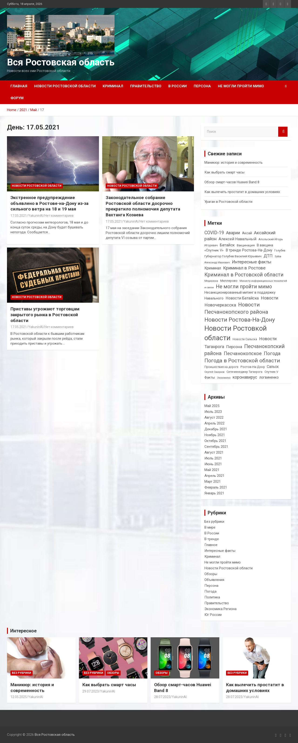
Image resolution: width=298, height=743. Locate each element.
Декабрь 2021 (215, 429)
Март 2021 (212, 481)
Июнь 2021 (213, 464)
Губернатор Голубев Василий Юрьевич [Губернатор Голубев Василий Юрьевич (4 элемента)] (232, 256)
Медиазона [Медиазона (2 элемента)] (211, 280)
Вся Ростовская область (61, 62)
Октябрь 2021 (215, 441)
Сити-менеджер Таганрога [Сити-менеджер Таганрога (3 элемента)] (244, 371)
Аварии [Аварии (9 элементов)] (233, 232)
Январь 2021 (214, 493)
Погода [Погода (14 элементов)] (272, 353)
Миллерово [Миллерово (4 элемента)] (228, 280)
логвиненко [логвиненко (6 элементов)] (269, 377)
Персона (202, 86)
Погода (210, 591)
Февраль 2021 (215, 487)
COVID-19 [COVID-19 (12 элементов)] (214, 232)
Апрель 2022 (214, 423)
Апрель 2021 (214, 476)
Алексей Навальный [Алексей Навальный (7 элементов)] (237, 239)
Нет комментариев (59, 215)
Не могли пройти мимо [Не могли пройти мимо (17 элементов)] (244, 286)
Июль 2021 (213, 458)
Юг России (213, 615)
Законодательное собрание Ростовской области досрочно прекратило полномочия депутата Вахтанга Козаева (143, 206)
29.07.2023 (90, 691)
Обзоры (210, 574)
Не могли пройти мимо (241, 86)
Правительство (145, 86)
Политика (212, 597)
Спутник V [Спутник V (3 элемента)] (271, 371)
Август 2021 (214, 452)
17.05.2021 (18, 215)
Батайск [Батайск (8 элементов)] (227, 245)
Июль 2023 (213, 412)
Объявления (214, 580)
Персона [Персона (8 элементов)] (234, 346)
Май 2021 (211, 470)
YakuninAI (35, 215)
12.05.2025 (18, 697)
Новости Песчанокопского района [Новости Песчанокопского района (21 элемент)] (236, 308)
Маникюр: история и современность (233, 162)
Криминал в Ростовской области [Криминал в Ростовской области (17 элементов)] (244, 275)
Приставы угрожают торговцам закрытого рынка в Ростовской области (44, 314)
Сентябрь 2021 (216, 446)
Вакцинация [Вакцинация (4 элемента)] (246, 245)
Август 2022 (214, 417)
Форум (17, 98)
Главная (18, 86)
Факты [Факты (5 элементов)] (209, 377)
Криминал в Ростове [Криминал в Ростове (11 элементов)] (244, 268)
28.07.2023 (162, 697)
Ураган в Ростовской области (228, 202)
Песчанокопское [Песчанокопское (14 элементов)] (243, 353)
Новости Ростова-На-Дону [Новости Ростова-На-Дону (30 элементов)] (239, 319)
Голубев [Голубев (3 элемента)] (279, 250)
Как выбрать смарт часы (224, 172)
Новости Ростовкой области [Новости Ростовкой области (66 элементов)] (235, 333)
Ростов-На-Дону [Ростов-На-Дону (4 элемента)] (252, 367)
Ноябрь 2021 (214, 435)
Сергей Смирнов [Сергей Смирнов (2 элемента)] (214, 371)
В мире (209, 527)
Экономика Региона (220, 609)
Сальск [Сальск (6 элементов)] (273, 366)
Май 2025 (211, 406)
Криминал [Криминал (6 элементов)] (212, 268)
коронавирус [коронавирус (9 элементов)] (245, 377)
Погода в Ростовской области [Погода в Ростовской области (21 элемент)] (242, 360)
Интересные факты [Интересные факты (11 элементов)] (251, 262)
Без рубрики (214, 521)
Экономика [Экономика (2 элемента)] (223, 377)
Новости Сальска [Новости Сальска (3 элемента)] (245, 339)
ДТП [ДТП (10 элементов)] (268, 255)
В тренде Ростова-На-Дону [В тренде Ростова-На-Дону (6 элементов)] (249, 250)
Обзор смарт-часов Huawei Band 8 (231, 182)
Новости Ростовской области (65, 86)
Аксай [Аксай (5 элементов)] (247, 233)
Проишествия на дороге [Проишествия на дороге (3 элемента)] (221, 367)
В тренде (211, 539)
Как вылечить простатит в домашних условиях (242, 192)
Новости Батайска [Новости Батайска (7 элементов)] (242, 298)
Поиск (283, 132)
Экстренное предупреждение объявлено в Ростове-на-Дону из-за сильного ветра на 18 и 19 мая (49, 203)
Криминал (113, 86)
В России (177, 86)
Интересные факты (219, 551)
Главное (210, 545)
